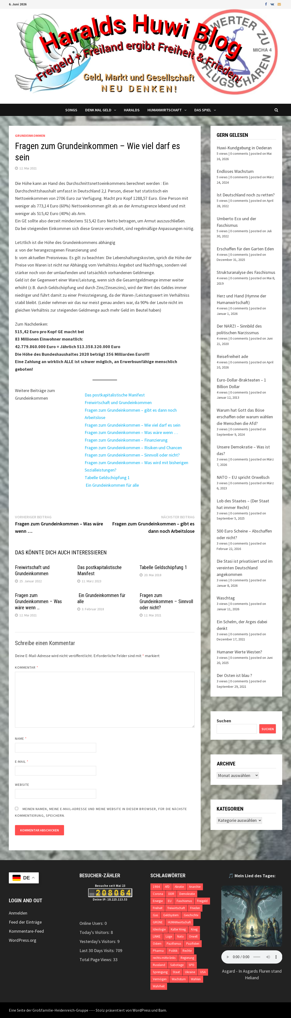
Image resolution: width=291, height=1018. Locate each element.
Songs (71, 109)
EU (170, 901)
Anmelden (18, 913)
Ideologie (159, 929)
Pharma (158, 951)
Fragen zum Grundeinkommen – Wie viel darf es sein (132, 425)
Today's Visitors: (95, 932)
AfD (167, 887)
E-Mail (22, 761)
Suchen (224, 721)
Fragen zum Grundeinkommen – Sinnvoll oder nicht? (132, 455)
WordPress (141, 1010)
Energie (158, 901)
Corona (158, 894)
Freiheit (157, 908)
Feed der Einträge (25, 922)
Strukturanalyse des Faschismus (246, 272)
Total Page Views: (96, 959)
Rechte (187, 951)
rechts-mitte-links (164, 958)
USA (203, 972)
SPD (191, 965)
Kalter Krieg (178, 929)
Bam (162, 1010)
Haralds (132, 109)
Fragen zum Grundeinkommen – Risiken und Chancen (133, 447)
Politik (173, 951)
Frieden (195, 908)
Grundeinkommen (30, 135)
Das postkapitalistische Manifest (115, 395)
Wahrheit (159, 986)
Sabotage (177, 965)
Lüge (169, 936)
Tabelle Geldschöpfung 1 (107, 477)
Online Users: (92, 923)
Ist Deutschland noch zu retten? (246, 195)
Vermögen (160, 979)
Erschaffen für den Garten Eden (245, 249)
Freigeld (202, 901)
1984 (156, 887)
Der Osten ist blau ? (234, 675)
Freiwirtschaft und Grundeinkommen (118, 402)
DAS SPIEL (202, 109)
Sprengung (160, 972)
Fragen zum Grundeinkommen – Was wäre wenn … (131, 432)
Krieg (194, 929)
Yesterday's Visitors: (98, 941)
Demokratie (187, 894)
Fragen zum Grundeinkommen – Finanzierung (126, 440)
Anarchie (194, 887)
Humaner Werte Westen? (239, 652)
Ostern (157, 944)
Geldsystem (171, 915)
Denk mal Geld (98, 109)
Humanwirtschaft (164, 109)
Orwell (193, 936)
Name (21, 738)
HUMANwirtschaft (179, 922)
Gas (155, 915)
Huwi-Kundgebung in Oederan (244, 148)
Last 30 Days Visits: (97, 950)
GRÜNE (158, 922)
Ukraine (190, 972)
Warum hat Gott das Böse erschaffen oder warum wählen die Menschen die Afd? (245, 416)
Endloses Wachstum (235, 171)
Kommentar (27, 667)
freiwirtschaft (176, 908)
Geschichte (191, 915)
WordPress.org (22, 940)
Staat (176, 972)
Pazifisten (192, 944)
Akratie (179, 887)
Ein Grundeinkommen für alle (112, 485)
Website (22, 784)
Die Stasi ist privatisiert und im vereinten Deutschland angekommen (245, 567)
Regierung (187, 958)
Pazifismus (174, 944)
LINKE (156, 936)
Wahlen (196, 979)
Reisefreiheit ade (232, 356)
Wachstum (179, 979)
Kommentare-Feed (26, 931)
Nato (180, 936)
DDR (171, 894)
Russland (159, 965)
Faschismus (184, 901)
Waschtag (226, 598)
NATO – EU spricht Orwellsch (243, 477)
